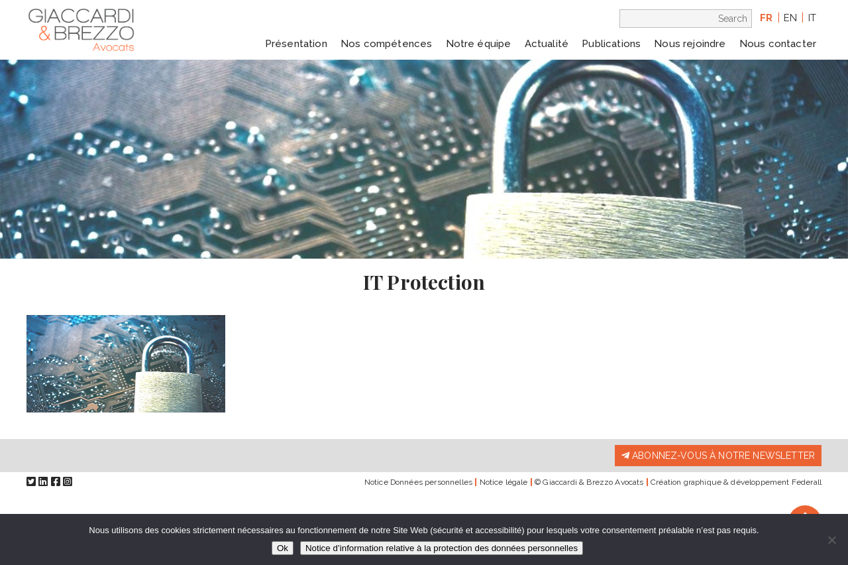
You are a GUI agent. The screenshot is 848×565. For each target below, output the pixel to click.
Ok (282, 548)
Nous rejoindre (689, 44)
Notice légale (504, 482)
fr (766, 18)
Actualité (546, 44)
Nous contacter (777, 44)
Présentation (296, 44)
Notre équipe (478, 44)
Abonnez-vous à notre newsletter (718, 455)
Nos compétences (386, 44)
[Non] (831, 539)
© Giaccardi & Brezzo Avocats (589, 482)
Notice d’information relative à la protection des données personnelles (441, 548)
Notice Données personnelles (418, 482)
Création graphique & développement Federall (736, 482)
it (812, 18)
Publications (611, 44)
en (790, 18)
